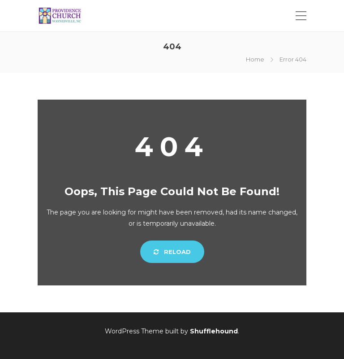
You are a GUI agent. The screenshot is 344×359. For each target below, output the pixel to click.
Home (255, 59)
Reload (172, 251)
